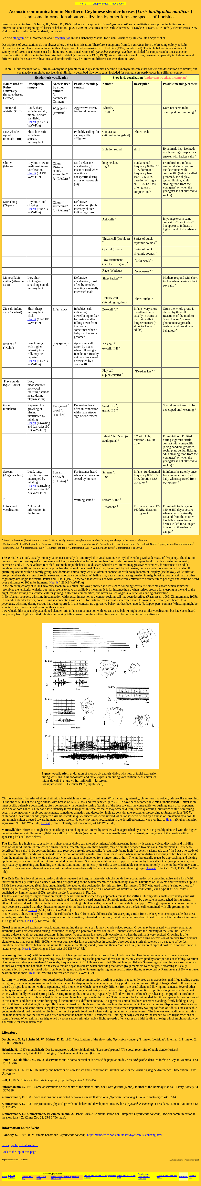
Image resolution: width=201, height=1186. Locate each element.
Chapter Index (100, 3)
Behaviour (183, 1176)
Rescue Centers (11, 1176)
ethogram (19, 38)
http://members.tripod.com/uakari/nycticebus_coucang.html (124, 1135)
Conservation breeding (144, 1177)
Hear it (31, 122)
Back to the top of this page (19, 1151)
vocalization (62, 38)
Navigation (118, 3)
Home (83, 3)
